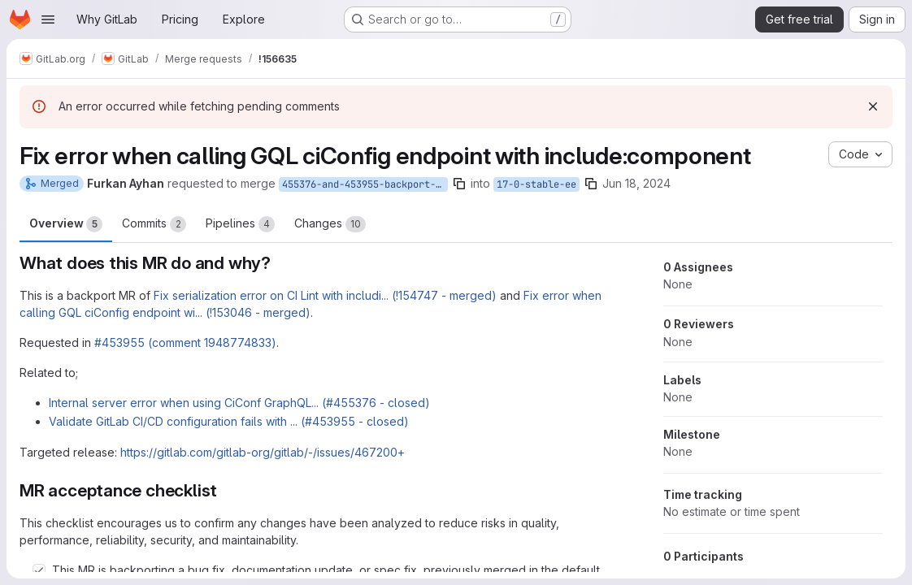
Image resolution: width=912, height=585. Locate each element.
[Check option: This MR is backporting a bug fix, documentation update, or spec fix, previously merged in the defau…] (39, 570)
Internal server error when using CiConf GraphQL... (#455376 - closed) (239, 403)
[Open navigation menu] (48, 19)
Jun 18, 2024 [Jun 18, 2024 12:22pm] (636, 183)
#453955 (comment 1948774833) (185, 342)
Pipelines (240, 224)
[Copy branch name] (459, 183)
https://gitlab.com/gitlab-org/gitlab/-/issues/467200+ (262, 452)
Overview (65, 224)
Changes (330, 224)
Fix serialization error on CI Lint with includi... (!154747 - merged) (325, 295)
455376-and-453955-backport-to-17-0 (365, 184)
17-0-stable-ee (536, 184)
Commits (154, 224)
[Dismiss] (873, 106)
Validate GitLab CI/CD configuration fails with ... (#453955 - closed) (229, 421)
